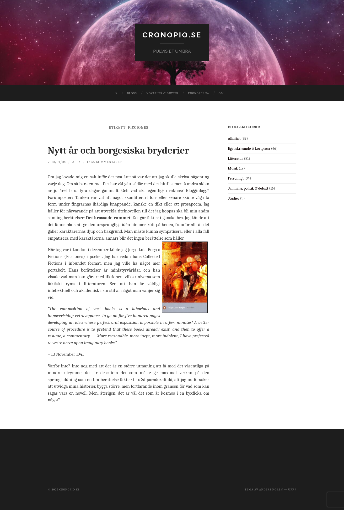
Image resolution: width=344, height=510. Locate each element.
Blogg (132, 93)
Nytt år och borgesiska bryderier (126, 150)
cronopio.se (172, 34)
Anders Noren (271, 489)
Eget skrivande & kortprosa (249, 148)
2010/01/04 (57, 162)
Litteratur (235, 158)
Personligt (236, 178)
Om (221, 93)
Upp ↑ (292, 489)
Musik (233, 168)
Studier (233, 198)
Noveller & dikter (162, 93)
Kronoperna (198, 93)
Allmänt (234, 138)
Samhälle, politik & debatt (248, 188)
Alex (77, 162)
